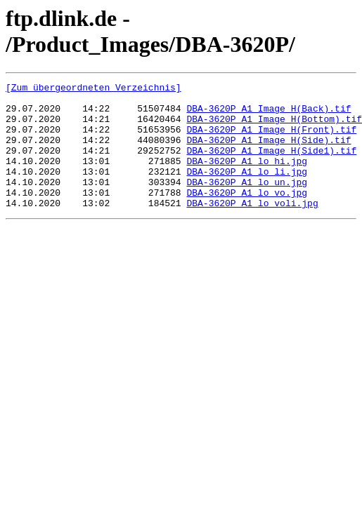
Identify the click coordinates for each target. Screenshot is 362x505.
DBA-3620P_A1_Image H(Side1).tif (271, 165)
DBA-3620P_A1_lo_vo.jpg (246, 215)
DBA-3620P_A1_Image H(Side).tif (268, 152)
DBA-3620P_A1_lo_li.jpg (246, 190)
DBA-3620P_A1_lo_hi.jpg (246, 177)
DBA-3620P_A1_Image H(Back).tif (268, 114)
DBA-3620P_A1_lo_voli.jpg (252, 228)
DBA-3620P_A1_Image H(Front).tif (271, 139)
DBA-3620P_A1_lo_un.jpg (246, 202)
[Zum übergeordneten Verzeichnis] (93, 89)
